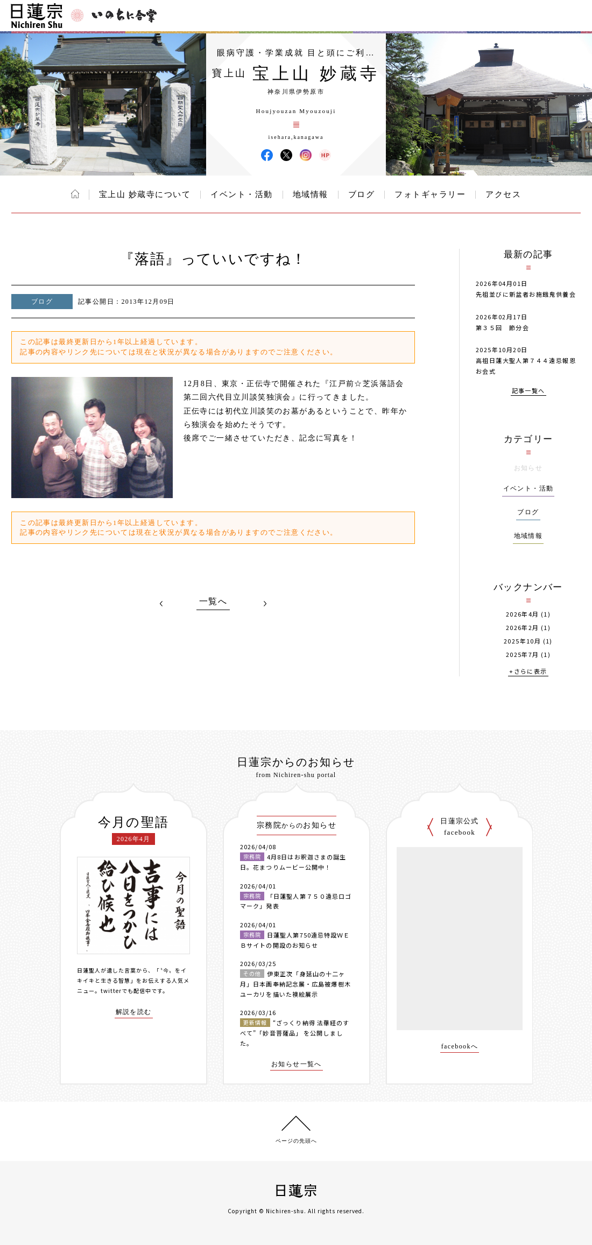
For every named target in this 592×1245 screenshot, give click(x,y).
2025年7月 (522, 655)
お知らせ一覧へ (296, 1064)
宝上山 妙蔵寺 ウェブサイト (325, 155)
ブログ (361, 194)
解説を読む (134, 1012)
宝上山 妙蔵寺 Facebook (267, 155)
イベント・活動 (241, 194)
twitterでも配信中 (126, 991)
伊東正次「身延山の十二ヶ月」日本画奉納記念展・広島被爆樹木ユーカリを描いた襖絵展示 (295, 983)
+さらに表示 (528, 671)
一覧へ (213, 601)
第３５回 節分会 (502, 327)
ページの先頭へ (296, 1141)
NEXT (265, 604)
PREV (161, 604)
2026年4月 (522, 614)
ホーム (75, 194)
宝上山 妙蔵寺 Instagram (306, 155)
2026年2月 (522, 628)
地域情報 (310, 194)
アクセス (503, 194)
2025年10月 (522, 641)
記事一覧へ (528, 391)
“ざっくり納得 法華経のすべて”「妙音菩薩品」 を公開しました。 (294, 1032)
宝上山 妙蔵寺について (145, 194)
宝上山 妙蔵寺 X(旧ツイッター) (286, 155)
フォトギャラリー (430, 194)
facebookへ (459, 1046)
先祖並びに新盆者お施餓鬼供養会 (526, 294)
